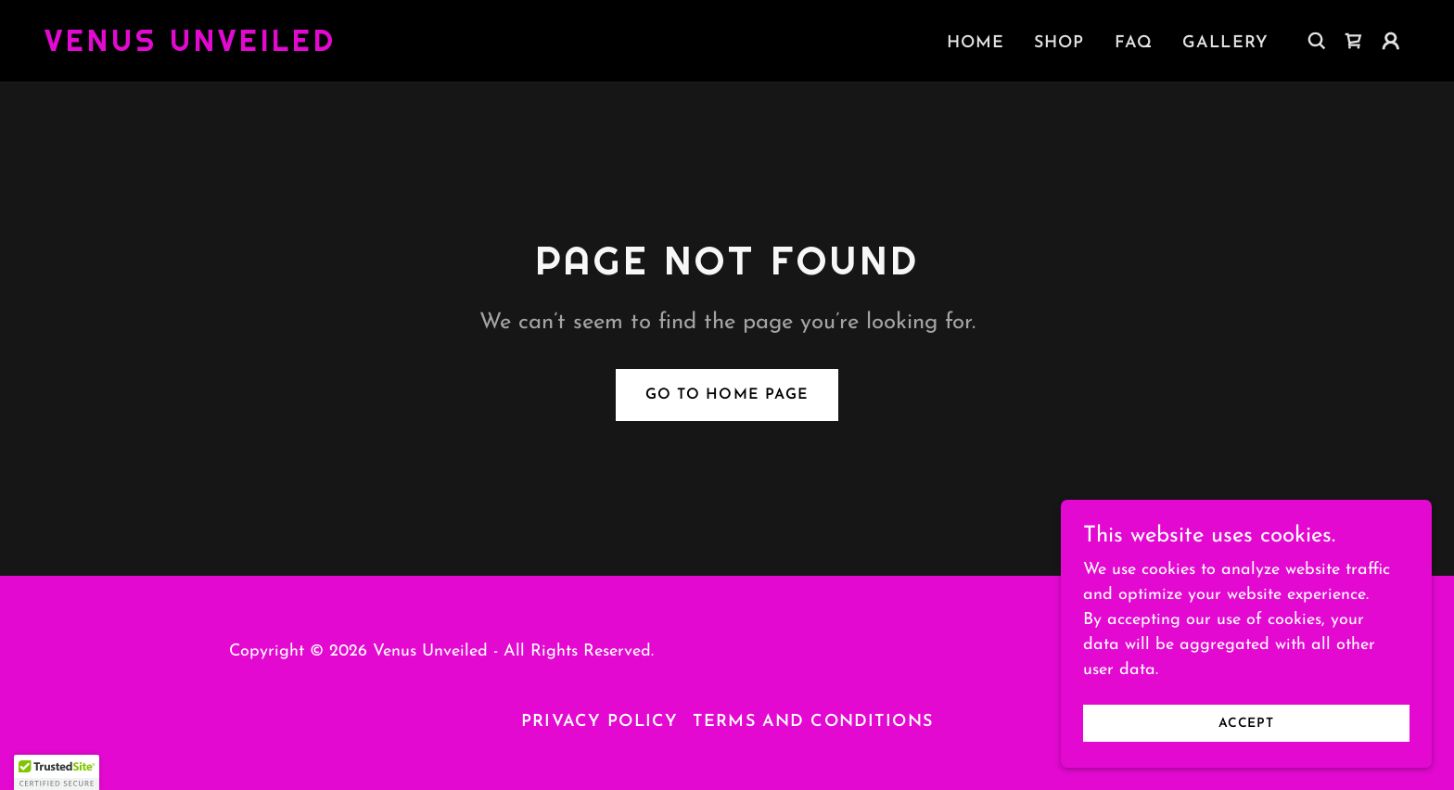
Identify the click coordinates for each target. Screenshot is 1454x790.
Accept (1246, 724)
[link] (191, 47)
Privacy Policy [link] (599, 722)
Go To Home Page (726, 395)
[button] (1390, 40)
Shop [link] (1059, 43)
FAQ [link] (1134, 43)
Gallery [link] (1225, 43)
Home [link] (976, 43)
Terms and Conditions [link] (813, 722)
